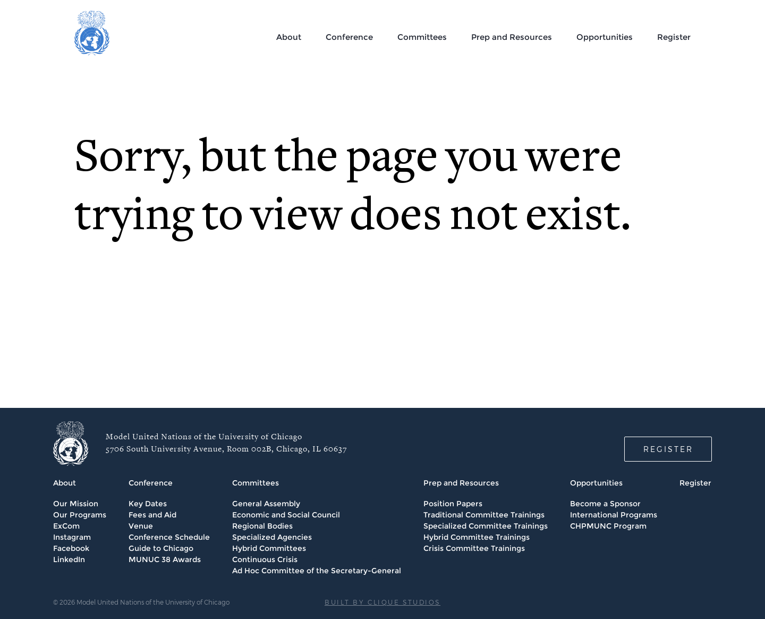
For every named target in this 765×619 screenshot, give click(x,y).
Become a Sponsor (605, 503)
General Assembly (266, 503)
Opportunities (604, 37)
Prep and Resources (511, 37)
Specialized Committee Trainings (485, 526)
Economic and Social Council (286, 515)
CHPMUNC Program (608, 526)
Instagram (72, 537)
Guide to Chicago (161, 548)
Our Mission (75, 503)
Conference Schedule (169, 537)
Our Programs (79, 515)
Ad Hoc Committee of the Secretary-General (316, 570)
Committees (422, 37)
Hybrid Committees (269, 548)
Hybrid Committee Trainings (476, 537)
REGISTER (668, 449)
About (288, 37)
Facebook (71, 548)
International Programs (613, 515)
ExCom (66, 526)
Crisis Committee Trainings (474, 548)
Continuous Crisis (265, 559)
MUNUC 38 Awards (165, 559)
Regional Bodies (262, 526)
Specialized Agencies (272, 537)
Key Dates (148, 503)
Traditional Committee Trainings (484, 515)
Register (674, 37)
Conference (349, 37)
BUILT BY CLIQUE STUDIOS (382, 602)
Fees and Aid (152, 515)
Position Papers (452, 503)
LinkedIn (69, 559)
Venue (141, 526)
